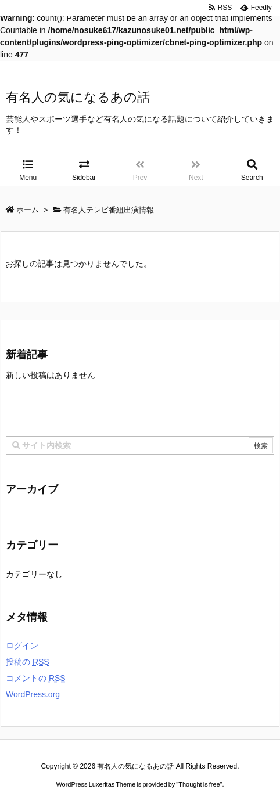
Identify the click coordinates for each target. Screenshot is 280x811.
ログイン (22, 645)
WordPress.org (33, 694)
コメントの (36, 678)
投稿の (27, 661)
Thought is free (199, 784)
